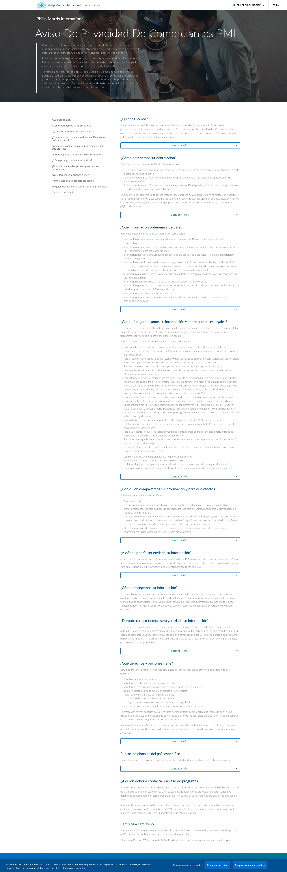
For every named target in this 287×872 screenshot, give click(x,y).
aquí (223, 791)
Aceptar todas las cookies (250, 865)
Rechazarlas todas (217, 865)
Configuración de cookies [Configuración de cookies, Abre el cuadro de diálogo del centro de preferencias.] (188, 865)
